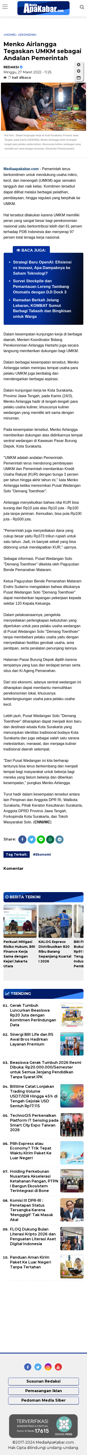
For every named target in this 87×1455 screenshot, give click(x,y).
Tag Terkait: (16, 854)
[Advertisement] (38, 1317)
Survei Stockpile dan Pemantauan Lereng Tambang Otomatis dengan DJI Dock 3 (41, 286)
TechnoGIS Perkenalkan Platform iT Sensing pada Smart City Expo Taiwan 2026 (34, 1122)
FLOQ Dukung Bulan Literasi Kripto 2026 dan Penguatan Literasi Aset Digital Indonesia (33, 1236)
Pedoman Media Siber (43, 1400)
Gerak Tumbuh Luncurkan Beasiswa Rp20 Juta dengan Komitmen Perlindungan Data (33, 1015)
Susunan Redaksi (43, 1381)
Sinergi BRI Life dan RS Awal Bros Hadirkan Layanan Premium (31, 1039)
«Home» (10, 34)
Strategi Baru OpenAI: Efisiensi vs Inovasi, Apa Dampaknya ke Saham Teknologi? (42, 268)
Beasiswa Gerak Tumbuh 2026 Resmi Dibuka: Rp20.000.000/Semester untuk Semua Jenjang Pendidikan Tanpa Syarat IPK (45, 1069)
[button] (79, 78)
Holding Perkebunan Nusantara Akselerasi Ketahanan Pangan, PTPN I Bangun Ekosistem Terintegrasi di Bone (34, 1181)
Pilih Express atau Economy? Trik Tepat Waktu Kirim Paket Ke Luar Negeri (31, 1150)
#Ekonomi (42, 854)
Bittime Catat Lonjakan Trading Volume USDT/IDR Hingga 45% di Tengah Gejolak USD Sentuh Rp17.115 (34, 1096)
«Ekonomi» (27, 34)
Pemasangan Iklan (43, 1391)
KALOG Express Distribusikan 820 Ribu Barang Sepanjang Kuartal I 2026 (55, 951)
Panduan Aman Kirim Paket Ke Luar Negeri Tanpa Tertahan (30, 1262)
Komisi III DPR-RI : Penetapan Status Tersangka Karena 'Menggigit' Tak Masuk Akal (31, 1210)
